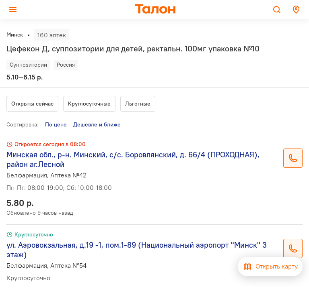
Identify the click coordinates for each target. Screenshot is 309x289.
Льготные (137, 103)
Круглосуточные (89, 103)
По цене (56, 124)
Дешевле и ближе (97, 124)
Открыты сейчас (32, 103)
